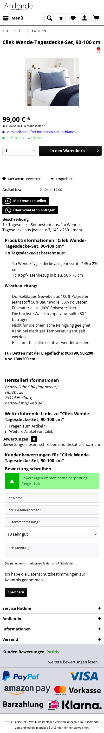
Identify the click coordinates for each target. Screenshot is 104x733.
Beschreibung (15, 219)
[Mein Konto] (84, 18)
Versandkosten (25, 728)
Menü (13, 17)
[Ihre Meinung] (52, 550)
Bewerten (31, 178)
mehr (77, 230)
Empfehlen (62, 178)
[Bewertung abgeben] (52, 534)
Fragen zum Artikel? (25, 426)
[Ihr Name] (52, 498)
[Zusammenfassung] (52, 522)
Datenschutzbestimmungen (53, 574)
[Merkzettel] (73, 18)
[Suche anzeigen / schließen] (49, 18)
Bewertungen (15, 439)
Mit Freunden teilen (25, 201)
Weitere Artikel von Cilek (29, 431)
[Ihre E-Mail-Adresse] (52, 510)
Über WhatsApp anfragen (30, 210)
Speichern (16, 592)
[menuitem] (13, 18)
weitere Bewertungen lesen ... (75, 662)
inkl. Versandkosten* (31, 126)
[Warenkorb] (96, 18)
